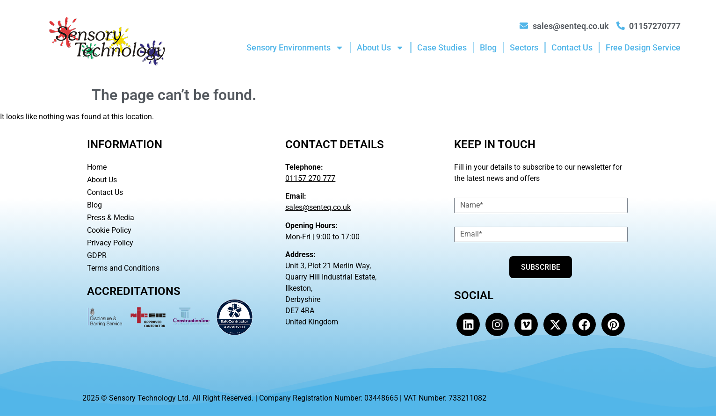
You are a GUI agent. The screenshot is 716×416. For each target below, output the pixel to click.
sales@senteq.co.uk (318, 207)
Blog (488, 47)
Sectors (524, 47)
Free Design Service (643, 47)
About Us (380, 48)
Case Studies (442, 47)
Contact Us (572, 47)
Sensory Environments (295, 48)
